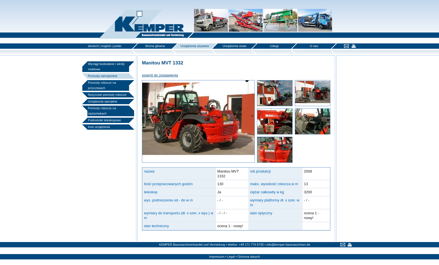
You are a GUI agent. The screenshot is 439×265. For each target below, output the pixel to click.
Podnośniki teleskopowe (104, 120)
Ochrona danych (248, 256)
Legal (231, 256)
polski (117, 46)
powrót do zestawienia (160, 75)
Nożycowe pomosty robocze (107, 94)
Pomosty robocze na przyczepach (102, 85)
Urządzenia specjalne (102, 101)
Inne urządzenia (99, 127)
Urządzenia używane (194, 46)
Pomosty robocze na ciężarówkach (102, 110)
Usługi (274, 46)
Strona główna (155, 46)
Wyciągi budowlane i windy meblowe (106, 66)
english (106, 46)
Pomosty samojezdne (102, 76)
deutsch (93, 46)
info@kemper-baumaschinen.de (288, 244)
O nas (314, 46)
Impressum (216, 256)
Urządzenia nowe (234, 46)
